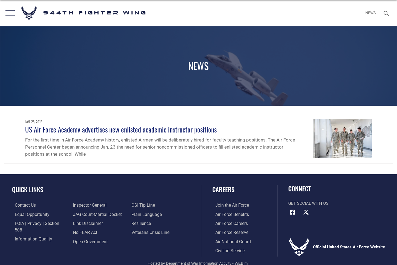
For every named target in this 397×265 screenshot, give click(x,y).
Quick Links (27, 189)
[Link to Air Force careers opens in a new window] (228, 223)
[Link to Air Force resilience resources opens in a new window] (141, 214)
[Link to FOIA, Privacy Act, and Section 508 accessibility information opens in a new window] (37, 223)
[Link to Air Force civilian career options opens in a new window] (226, 250)
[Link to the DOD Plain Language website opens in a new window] (146, 205)
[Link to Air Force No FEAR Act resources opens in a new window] (84, 223)
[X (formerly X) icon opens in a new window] (306, 212)
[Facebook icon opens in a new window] (292, 212)
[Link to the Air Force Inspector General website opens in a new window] (28, 241)
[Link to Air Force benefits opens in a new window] (228, 214)
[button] (9, 13)
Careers (223, 189)
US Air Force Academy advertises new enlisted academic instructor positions (121, 129)
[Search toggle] (387, 13)
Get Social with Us (308, 203)
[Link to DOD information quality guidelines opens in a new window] (29, 232)
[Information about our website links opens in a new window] (86, 214)
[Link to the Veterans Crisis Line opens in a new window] (150, 223)
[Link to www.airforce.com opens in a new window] (228, 205)
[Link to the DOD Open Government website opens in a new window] (88, 232)
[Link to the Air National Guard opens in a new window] (229, 241)
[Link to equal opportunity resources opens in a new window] (28, 214)
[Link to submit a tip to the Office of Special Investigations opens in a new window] (83, 241)
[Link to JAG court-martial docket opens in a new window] (95, 205)
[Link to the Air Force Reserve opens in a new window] (228, 232)
